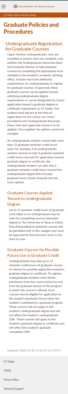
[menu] (3, 6)
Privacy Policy (11, 379)
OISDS (7, 370)
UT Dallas (9, 361)
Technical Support (14, 388)
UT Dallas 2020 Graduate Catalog (20, 14)
